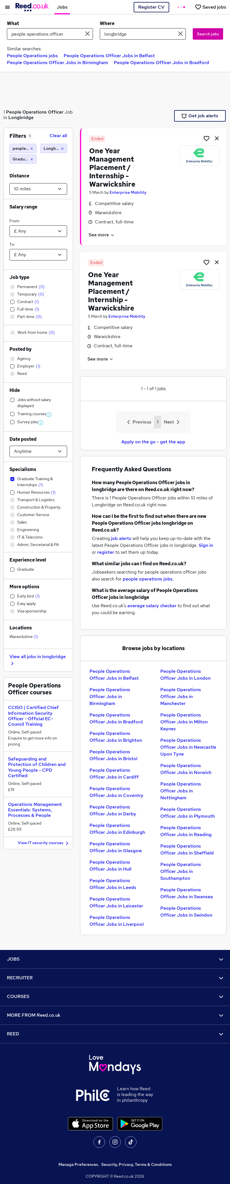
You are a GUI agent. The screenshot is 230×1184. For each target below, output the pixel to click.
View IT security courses (44, 843)
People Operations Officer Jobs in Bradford (161, 63)
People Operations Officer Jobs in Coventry (116, 791)
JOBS (115, 959)
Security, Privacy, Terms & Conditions (136, 1164)
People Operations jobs (32, 56)
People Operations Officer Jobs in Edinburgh (117, 828)
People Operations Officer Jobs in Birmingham (57, 63)
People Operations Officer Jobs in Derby (112, 810)
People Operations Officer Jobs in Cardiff (114, 773)
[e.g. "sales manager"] (50, 34)
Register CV (151, 7)
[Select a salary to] (38, 254)
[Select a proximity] (38, 189)
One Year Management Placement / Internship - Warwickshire (112, 167)
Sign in (206, 545)
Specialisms (22, 469)
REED (115, 1034)
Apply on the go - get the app (153, 442)
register (105, 552)
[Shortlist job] (206, 138)
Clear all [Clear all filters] (58, 136)
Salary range (23, 207)
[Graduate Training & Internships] (23, 159)
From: (14, 220)
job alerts (121, 538)
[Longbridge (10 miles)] (54, 148)
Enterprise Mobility (128, 192)
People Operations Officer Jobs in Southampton (180, 871)
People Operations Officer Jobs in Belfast (109, 56)
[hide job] (217, 138)
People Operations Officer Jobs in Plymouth (187, 812)
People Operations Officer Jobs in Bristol (113, 755)
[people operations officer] (23, 148)
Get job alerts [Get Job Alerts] (199, 116)
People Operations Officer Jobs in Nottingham (180, 791)
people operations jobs (148, 579)
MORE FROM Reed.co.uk (115, 1015)
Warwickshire (23, 636)
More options (24, 587)
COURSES (115, 996)
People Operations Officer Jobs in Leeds (112, 884)
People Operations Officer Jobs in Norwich (185, 768)
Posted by (20, 349)
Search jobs (208, 34)
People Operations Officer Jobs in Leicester (116, 902)
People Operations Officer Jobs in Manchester (180, 696)
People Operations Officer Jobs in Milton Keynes (184, 722)
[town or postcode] (143, 34)
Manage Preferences (78, 1164)
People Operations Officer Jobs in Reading (186, 831)
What (13, 23)
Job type (19, 277)
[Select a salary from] (38, 231)
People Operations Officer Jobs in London (185, 674)
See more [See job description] (102, 235)
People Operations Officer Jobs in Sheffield (187, 849)
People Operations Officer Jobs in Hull (110, 865)
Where (107, 23)
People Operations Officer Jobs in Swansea (186, 893)
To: (12, 244)
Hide (14, 390)
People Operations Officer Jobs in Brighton (115, 736)
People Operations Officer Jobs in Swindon (186, 911)
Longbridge (21, 117)
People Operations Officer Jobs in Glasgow (115, 847)
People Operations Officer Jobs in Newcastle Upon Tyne (188, 747)
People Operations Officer (34, 112)
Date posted (22, 439)
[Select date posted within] (38, 451)
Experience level (27, 560)
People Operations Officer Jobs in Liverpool (116, 920)
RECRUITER (115, 978)
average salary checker (151, 606)
